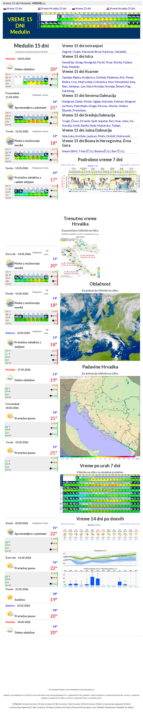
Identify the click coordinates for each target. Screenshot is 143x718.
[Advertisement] (31, 222)
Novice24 (77, 707)
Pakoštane (80, 106)
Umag (79, 62)
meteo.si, (127, 695)
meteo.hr (70, 698)
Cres (74, 82)
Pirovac (103, 106)
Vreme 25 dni (83, 8)
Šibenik (67, 110)
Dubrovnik (123, 136)
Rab (64, 86)
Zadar (78, 101)
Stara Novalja (95, 86)
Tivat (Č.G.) (86, 151)
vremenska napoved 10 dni (116, 704)
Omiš (76, 125)
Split (94, 121)
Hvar (118, 121)
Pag (127, 86)
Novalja (110, 86)
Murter (113, 106)
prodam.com (90, 707)
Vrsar (109, 62)
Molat (88, 101)
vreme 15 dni (37, 704)
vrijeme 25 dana (63, 707)
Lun (83, 86)
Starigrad (68, 101)
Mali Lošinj (85, 82)
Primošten (79, 110)
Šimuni (120, 86)
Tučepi (115, 125)
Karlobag (68, 90)
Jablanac (74, 86)
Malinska (113, 77)
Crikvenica (100, 82)
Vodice (123, 106)
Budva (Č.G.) (103, 151)
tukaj (82, 237)
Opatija (67, 77)
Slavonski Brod (91, 51)
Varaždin (120, 51)
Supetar (103, 121)
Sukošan (107, 101)
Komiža (67, 125)
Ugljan (97, 101)
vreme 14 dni (94, 704)
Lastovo (92, 136)
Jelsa (125, 121)
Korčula (80, 136)
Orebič (110, 136)
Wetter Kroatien (125, 707)
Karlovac (108, 51)
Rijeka (77, 77)
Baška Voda (88, 125)
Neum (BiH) (69, 151)
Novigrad (90, 62)
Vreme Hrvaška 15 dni (53, 8)
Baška (66, 82)
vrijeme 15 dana (45, 707)
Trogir (66, 121)
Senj (132, 82)
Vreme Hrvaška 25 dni (122, 8)
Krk (122, 77)
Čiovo (75, 121)
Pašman (119, 101)
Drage (93, 106)
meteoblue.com (95, 698)
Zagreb (67, 51)
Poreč (101, 62)
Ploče (101, 136)
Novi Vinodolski (118, 82)
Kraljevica (88, 77)
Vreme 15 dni (14, 8)
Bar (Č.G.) (118, 151)
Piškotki (17, 704)
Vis (131, 121)
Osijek (77, 51)
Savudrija (68, 62)
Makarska (103, 125)
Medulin (74, 66)
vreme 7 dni (66, 704)
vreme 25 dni (52, 704)
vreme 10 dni (80, 704)
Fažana (127, 62)
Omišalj (101, 77)
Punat (129, 77)
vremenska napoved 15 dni (22, 707)
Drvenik (85, 121)
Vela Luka (68, 136)
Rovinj (118, 62)
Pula (65, 66)
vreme (26, 704)
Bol (111, 121)
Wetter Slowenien (107, 707)
